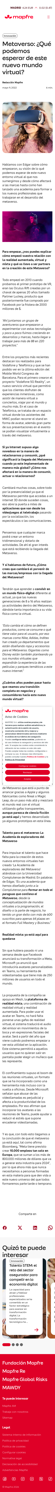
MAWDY (11, 1388)
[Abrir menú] (48, 17)
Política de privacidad (15, 1440)
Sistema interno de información (21, 1434)
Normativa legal (12, 1458)
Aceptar (27, 779)
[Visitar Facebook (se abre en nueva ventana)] (4, 1479)
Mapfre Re (13, 1371)
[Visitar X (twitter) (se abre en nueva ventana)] (41, 1479)
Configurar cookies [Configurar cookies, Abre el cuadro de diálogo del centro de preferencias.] (27, 766)
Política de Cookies (35, 757)
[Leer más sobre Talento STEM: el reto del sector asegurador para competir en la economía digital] (24, 1329)
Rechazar (27, 772)
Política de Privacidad (15, 759)
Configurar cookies (14, 1452)
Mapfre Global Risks (24, 1379)
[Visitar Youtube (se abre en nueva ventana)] (13, 1479)
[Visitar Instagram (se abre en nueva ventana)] (22, 1479)
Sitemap (7, 1417)
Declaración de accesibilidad (20, 1464)
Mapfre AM (9, 1406)
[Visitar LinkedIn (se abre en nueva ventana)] (31, 1479)
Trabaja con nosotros (15, 1411)
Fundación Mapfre (22, 1363)
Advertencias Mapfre (15, 1470)
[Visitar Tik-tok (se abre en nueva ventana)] (50, 1479)
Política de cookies (14, 1446)
